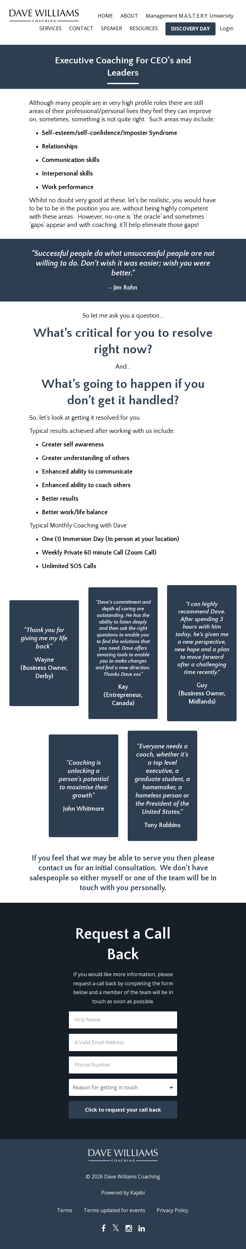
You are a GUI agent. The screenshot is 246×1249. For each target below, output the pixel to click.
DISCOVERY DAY (190, 28)
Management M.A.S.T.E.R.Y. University (189, 15)
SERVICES (50, 28)
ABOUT (129, 15)
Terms (64, 1210)
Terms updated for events (114, 1210)
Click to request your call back (123, 1109)
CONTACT (81, 28)
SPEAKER (111, 28)
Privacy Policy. (173, 1210)
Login (226, 28)
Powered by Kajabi (123, 1192)
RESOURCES (144, 28)
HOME (105, 15)
